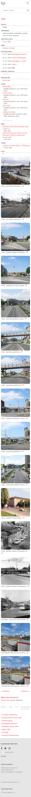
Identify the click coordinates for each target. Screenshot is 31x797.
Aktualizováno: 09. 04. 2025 (26, 708)
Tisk (16, 707)
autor (3, 151)
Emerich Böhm (8, 93)
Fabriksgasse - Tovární (18, 61)
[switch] (2, 752)
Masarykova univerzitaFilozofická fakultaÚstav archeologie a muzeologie (11, 770)
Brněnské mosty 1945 (9, 726)
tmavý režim (9, 752)
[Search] (15, 10)
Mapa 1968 (5, 729)
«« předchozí (5, 691)
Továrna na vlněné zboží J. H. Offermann (16, 146)
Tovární (14, 64)
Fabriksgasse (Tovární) (18, 54)
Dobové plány (6, 721)
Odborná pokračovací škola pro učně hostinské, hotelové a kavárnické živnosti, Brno (15, 135)
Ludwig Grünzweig (9, 112)
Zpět (10, 707)
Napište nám (5, 700)
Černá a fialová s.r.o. (8, 792)
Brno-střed (6, 80)
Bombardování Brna (9, 723)
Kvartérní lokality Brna (10, 735)
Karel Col (6, 99)
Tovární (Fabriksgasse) (18, 58)
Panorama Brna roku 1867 (11, 718)
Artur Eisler (6, 106)
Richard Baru (7, 87)
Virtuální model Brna (9, 715)
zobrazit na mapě (9, 48)
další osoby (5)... (8, 120)
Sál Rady (4, 732)
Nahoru (3, 707)
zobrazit (5, 74)
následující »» (25, 691)
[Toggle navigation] (27, 3)
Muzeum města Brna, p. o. (10, 782)
